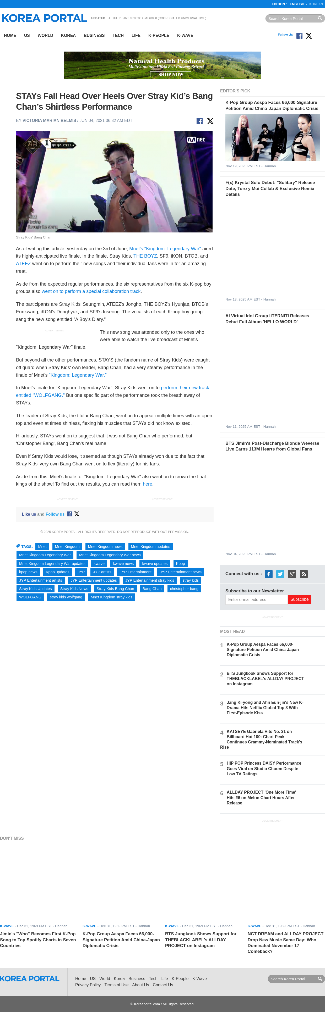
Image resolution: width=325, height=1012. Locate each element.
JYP (81, 572)
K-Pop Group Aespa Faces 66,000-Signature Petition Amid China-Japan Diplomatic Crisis (263, 649)
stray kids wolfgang (66, 597)
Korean (316, 4)
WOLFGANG (30, 597)
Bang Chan (152, 589)
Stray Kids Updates (35, 589)
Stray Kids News (74, 589)
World (45, 35)
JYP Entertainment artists (40, 580)
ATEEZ (23, 263)
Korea (68, 35)
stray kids (191, 580)
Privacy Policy (88, 985)
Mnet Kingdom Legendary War (45, 555)
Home (10, 35)
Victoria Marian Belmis (49, 120)
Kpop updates (57, 572)
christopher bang (184, 589)
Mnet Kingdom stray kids (111, 597)
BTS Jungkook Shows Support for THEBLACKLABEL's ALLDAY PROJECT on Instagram (265, 678)
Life (136, 35)
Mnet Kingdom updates (150, 546)
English (297, 4)
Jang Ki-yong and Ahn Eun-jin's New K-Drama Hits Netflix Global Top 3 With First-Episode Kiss (265, 707)
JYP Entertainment (135, 572)
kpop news (28, 572)
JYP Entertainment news (181, 572)
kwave (99, 563)
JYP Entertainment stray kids (149, 580)
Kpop (180, 563)
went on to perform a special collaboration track (91, 291)
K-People (158, 35)
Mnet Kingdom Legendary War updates (52, 563)
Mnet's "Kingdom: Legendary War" (165, 248)
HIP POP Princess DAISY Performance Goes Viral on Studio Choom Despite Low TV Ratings (264, 768)
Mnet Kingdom (67, 546)
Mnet (42, 546)
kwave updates (154, 563)
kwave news (123, 563)
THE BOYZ (145, 256)
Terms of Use (117, 985)
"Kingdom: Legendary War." (78, 375)
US (27, 35)
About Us (140, 985)
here (147, 484)
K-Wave (185, 35)
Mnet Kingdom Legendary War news (110, 555)
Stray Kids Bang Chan (115, 589)
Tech (118, 35)
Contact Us (163, 985)
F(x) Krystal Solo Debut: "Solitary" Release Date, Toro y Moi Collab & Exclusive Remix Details (270, 188)
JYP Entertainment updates (94, 580)
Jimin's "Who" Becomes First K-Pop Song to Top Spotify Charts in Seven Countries (38, 939)
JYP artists (102, 572)
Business (94, 35)
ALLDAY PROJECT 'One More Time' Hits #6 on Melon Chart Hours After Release (261, 797)
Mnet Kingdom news (105, 546)
